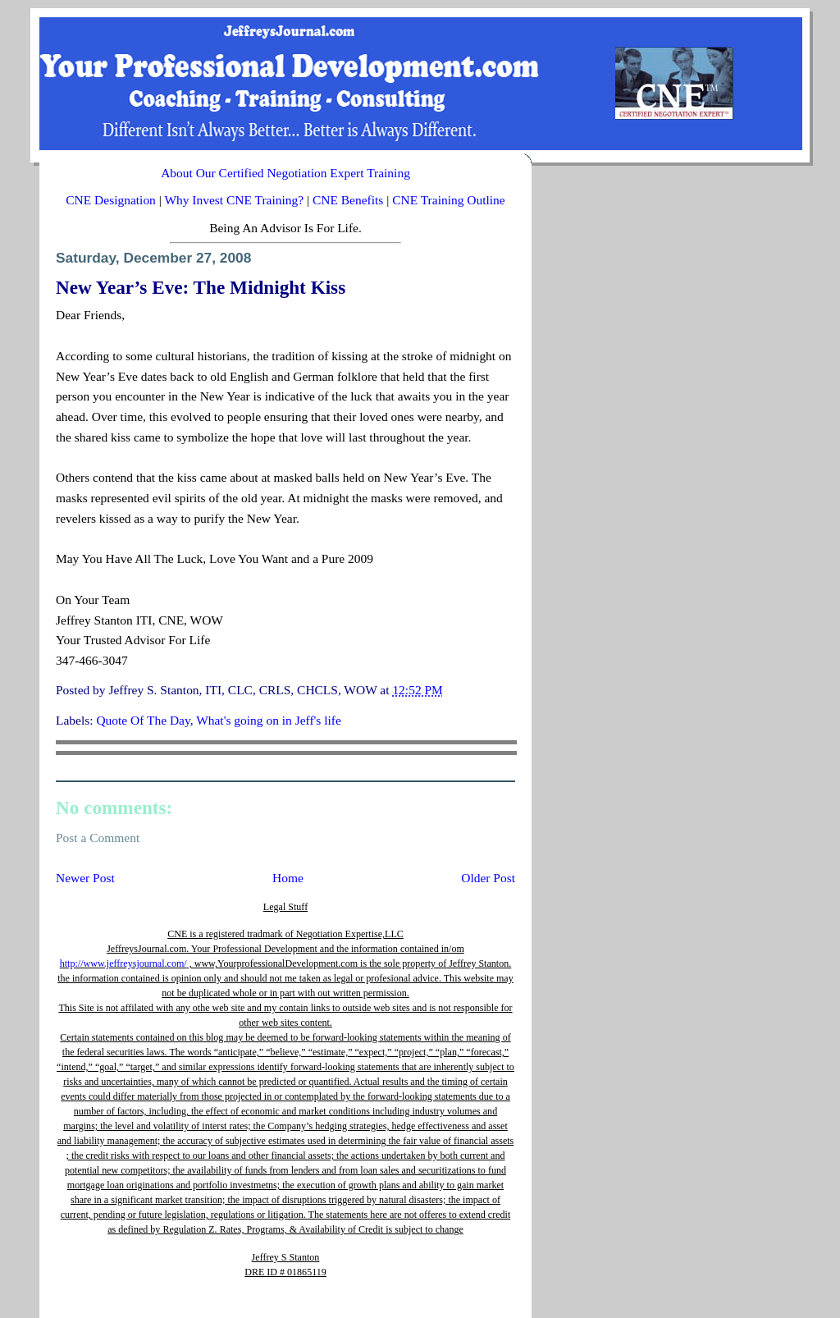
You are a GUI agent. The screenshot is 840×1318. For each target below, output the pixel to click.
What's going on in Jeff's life (268, 720)
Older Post (488, 878)
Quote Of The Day (142, 720)
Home (288, 878)
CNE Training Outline (448, 200)
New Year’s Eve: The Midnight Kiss (200, 287)
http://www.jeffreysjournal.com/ (123, 963)
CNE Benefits (348, 200)
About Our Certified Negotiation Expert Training (285, 173)
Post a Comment (97, 837)
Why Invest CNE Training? (234, 200)
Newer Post (85, 878)
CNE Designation (111, 200)
